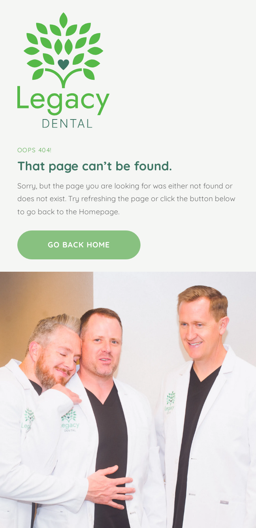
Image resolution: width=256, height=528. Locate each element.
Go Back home (79, 244)
